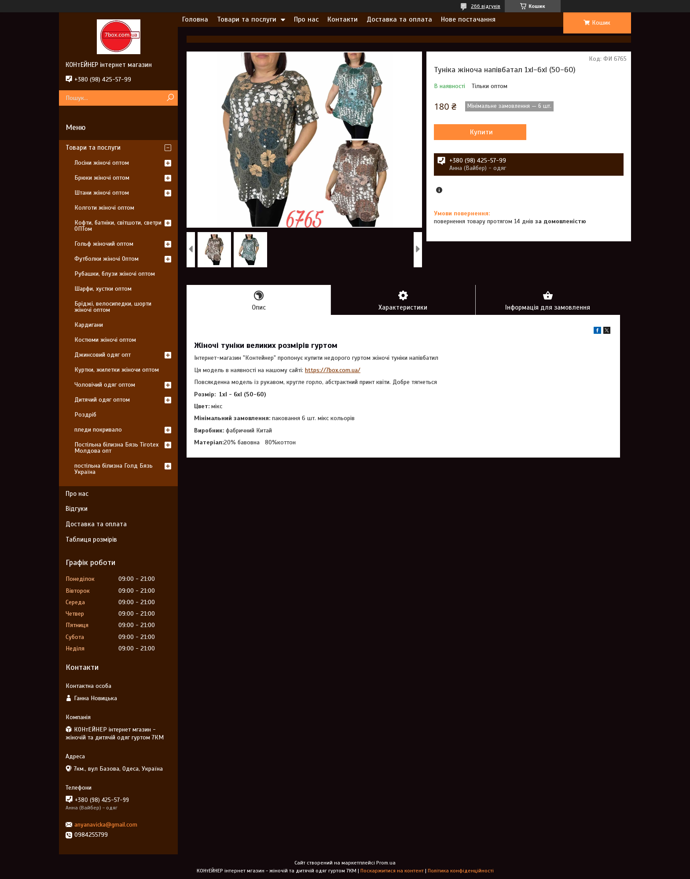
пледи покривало (98, 429)
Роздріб (85, 414)
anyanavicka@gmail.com (105, 824)
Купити (481, 132)
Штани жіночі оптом (101, 192)
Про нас (306, 19)
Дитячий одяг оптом (102, 399)
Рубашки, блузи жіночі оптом (114, 273)
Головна (195, 19)
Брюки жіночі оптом (101, 177)
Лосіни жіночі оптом (101, 162)
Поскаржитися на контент (392, 871)
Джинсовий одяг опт (102, 354)
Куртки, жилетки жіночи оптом (116, 369)
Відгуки (77, 509)
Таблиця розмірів (91, 539)
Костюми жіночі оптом (105, 339)
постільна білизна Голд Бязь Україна (113, 469)
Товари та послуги (246, 19)
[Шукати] (170, 98)
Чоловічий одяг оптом (104, 384)
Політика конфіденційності (461, 871)
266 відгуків (485, 6)
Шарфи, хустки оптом (103, 288)
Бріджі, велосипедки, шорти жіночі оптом (112, 307)
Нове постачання (468, 19)
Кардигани (88, 325)
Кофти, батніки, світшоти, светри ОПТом (117, 226)
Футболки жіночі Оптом (106, 258)
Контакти (342, 19)
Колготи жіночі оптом (104, 207)
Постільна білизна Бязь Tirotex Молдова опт (116, 447)
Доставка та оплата (399, 19)
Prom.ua (386, 863)
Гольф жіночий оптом (103, 243)
